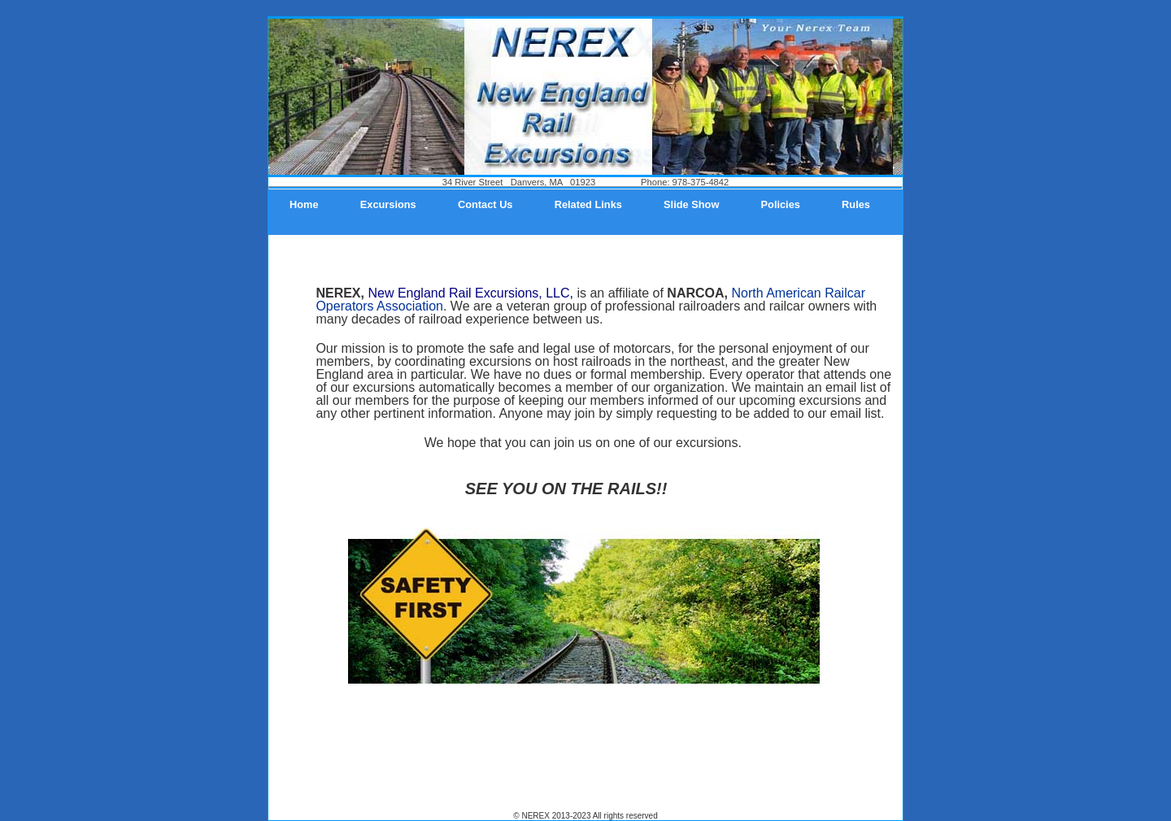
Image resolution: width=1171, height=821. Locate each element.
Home (304, 204)
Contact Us (485, 204)
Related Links (588, 204)
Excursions (388, 204)
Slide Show (691, 204)
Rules (856, 204)
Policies (780, 204)
